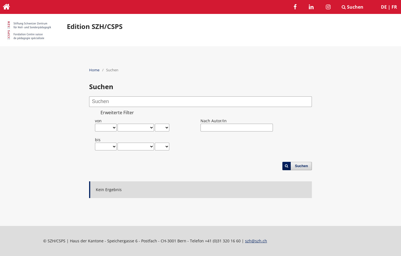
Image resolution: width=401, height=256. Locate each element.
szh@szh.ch (256, 240)
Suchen (352, 7)
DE (384, 7)
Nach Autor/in (213, 120)
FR (394, 7)
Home (94, 69)
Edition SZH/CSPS (95, 26)
